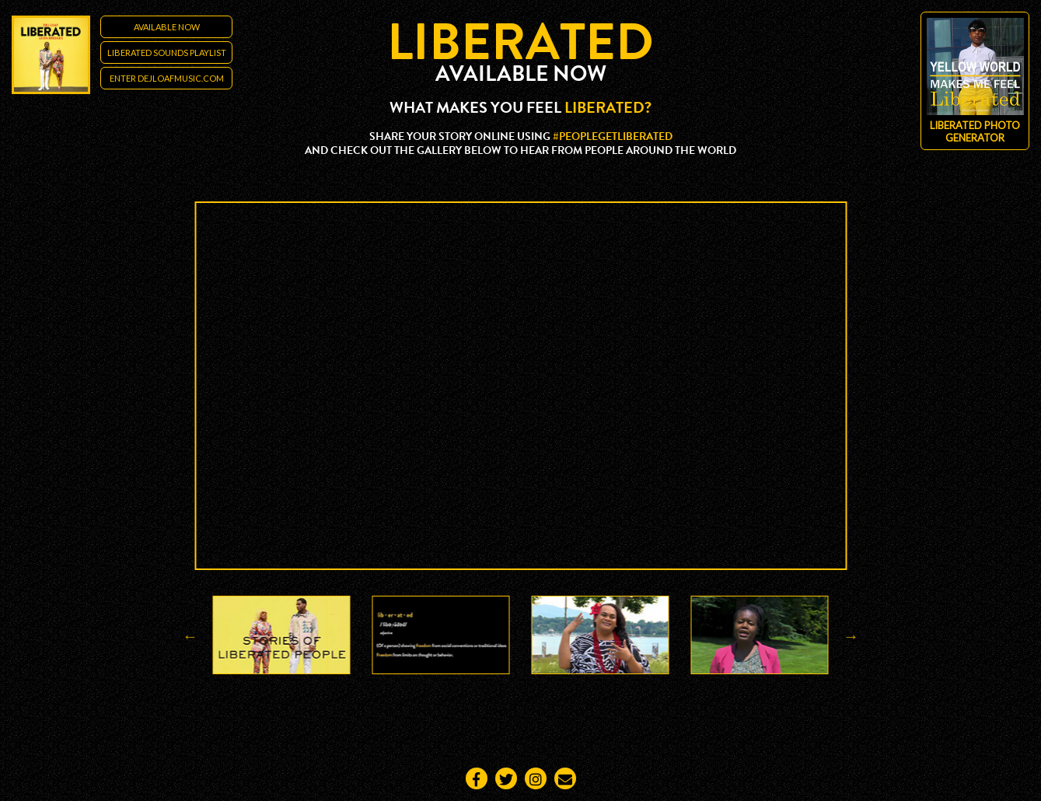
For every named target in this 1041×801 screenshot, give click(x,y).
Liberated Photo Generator (975, 81)
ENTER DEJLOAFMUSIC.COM (167, 78)
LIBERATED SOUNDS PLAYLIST (166, 52)
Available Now (167, 27)
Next (851, 636)
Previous (190, 636)
